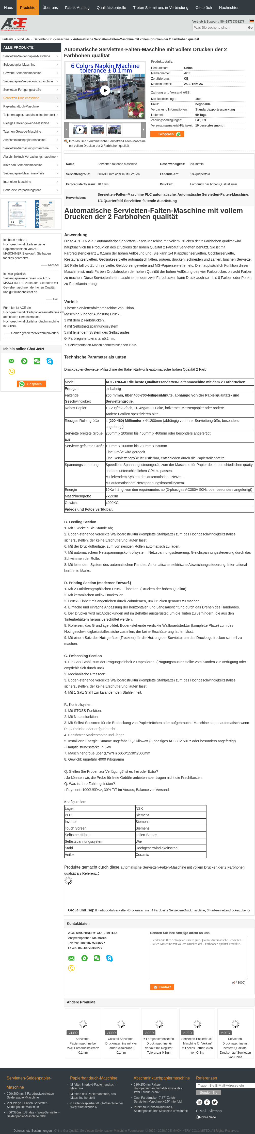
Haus (8, 7)
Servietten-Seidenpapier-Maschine (26, 56)
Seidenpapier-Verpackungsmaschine (28, 81)
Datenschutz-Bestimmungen (32, 1130)
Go (250, 27)
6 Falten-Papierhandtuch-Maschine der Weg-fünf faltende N (96, 1105)
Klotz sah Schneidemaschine (22, 165)
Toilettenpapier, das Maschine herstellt (29, 115)
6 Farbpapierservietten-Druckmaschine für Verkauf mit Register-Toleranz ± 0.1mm (159, 1045)
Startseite (7, 39)
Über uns (50, 7)
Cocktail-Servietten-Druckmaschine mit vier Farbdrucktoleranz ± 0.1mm (121, 1045)
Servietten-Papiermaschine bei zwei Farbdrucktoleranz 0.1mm (83, 1045)
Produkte (27, 7)
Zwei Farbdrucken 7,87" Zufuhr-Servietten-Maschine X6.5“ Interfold (158, 1099)
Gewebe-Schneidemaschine (22, 73)
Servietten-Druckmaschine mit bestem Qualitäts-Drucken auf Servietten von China (235, 1048)
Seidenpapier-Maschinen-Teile (23, 173)
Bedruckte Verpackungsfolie (22, 190)
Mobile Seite (206, 1117)
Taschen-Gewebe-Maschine (22, 131)
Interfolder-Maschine (17, 182)
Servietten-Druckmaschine (52, 39)
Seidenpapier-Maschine (19, 64)
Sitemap (215, 1111)
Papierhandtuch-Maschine (21, 106)
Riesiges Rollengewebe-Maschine (26, 123)
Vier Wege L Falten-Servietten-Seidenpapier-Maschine (28, 1105)
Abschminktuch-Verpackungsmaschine (29, 156)
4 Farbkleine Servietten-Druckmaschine (178, 910)
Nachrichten (229, 7)
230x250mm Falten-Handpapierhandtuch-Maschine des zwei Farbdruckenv (158, 1088)
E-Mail (201, 1111)
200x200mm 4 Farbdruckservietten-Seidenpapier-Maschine (31, 1095)
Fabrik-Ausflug (77, 7)
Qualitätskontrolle (111, 7)
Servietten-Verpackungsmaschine (26, 148)
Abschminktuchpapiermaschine (24, 140)
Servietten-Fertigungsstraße (22, 90)
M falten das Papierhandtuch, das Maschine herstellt (93, 1096)
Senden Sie (208, 1092)
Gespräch (204, 7)
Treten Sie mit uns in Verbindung (160, 7)
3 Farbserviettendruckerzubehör (228, 910)
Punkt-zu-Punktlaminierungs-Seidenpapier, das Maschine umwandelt (161, 1109)
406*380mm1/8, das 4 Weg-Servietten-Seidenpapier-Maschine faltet (33, 1114)
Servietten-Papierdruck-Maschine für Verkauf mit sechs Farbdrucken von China (197, 1045)
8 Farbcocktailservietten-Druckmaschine (122, 910)
